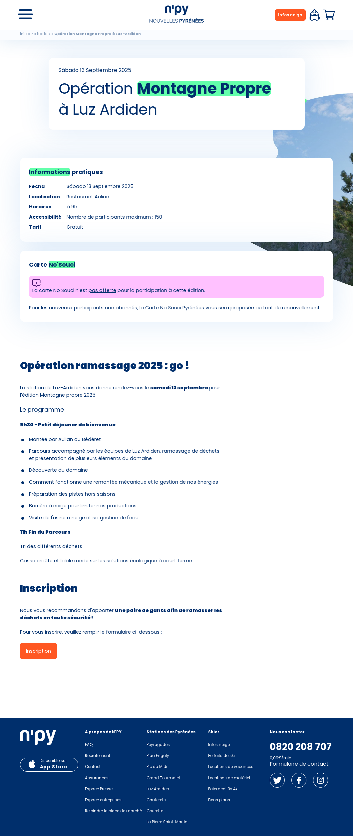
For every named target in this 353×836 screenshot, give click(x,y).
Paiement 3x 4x (222, 789)
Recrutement (97, 755)
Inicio (25, 33)
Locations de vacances (230, 766)
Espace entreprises (103, 800)
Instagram (320, 780)
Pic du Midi (157, 766)
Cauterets (156, 800)
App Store (53, 767)
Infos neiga (290, 15)
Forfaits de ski (221, 755)
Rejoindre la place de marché (113, 811)
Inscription (38, 651)
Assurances (97, 778)
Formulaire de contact (299, 764)
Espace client (314, 15)
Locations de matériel (229, 778)
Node (42, 33)
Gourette (155, 811)
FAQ (89, 744)
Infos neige (219, 744)
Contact (93, 766)
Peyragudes (158, 744)
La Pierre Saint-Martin (167, 822)
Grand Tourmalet (163, 778)
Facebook (298, 780)
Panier (329, 15)
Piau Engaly (158, 755)
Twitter (277, 780)
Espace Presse (99, 789)
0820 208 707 (301, 747)
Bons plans (219, 800)
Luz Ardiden (158, 789)
